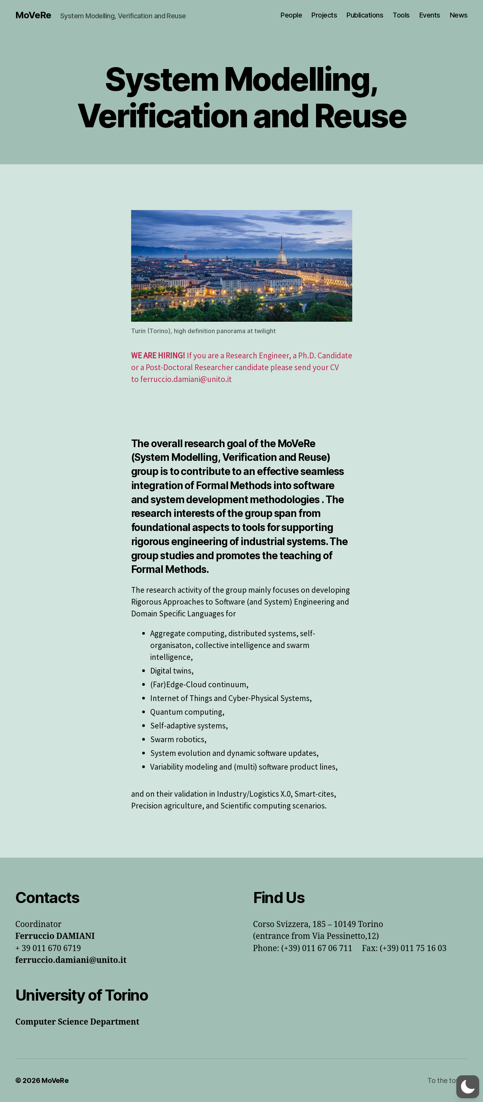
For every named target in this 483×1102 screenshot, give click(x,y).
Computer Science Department (77, 1022)
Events (429, 15)
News (459, 15)
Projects (324, 15)
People (291, 15)
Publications (365, 15)
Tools (401, 15)
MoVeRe (33, 15)
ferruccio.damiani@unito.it (71, 960)
